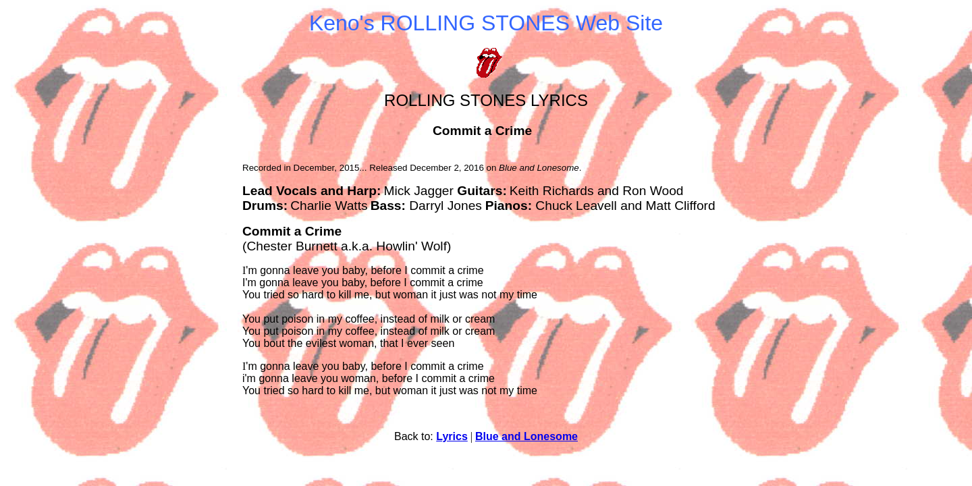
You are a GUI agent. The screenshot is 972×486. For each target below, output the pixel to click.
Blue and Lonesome (526, 436)
